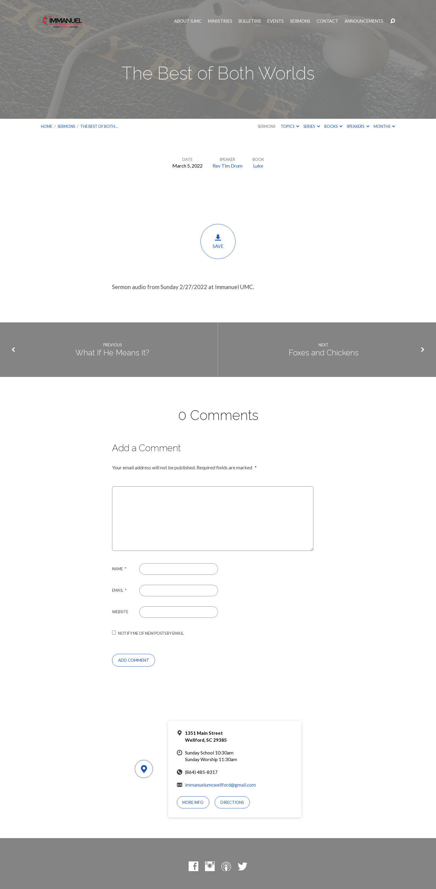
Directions (232, 802)
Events (275, 21)
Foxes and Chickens (323, 352)
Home (46, 126)
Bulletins (250, 21)
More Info (192, 802)
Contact (327, 21)
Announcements (364, 21)
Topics (290, 126)
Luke (258, 165)
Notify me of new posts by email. (151, 633)
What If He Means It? (112, 352)
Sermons (300, 21)
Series (311, 126)
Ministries (220, 21)
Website (120, 611)
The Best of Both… (99, 126)
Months (384, 126)
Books (333, 126)
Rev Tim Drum (228, 165)
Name (119, 568)
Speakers (358, 126)
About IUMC (188, 21)
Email (119, 590)
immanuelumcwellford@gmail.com (220, 784)
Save (218, 241)
